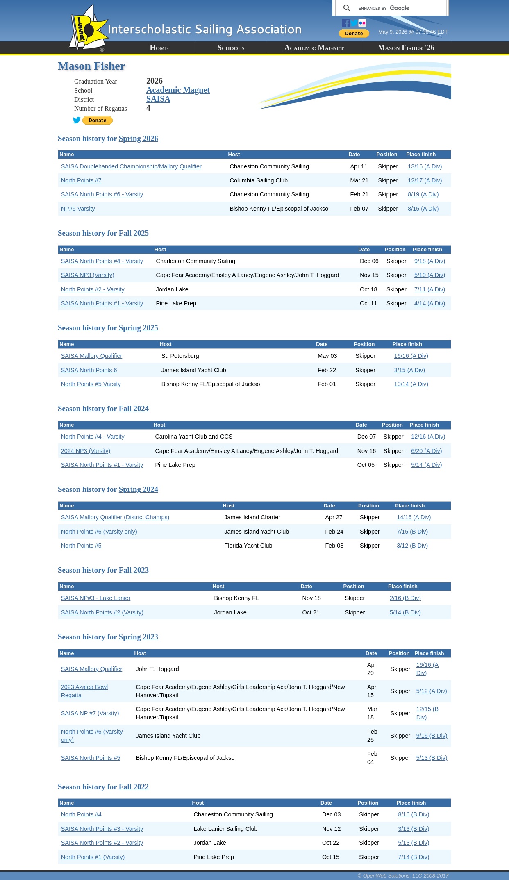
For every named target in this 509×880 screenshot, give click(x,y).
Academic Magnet (314, 47)
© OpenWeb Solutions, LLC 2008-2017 (403, 876)
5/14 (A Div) (426, 465)
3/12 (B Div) (412, 545)
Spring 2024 (138, 489)
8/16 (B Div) (413, 814)
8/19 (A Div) (423, 194)
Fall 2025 (134, 233)
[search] (389, 8)
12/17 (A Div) (425, 180)
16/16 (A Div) (411, 355)
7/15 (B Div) (412, 531)
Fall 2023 (134, 570)
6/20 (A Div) (426, 451)
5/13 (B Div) (432, 758)
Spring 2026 (138, 138)
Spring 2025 (138, 327)
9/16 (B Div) (432, 735)
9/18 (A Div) (429, 261)
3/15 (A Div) (409, 370)
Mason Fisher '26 (406, 47)
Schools (231, 47)
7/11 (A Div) (429, 289)
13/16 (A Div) (425, 166)
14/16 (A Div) (414, 517)
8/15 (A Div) (423, 208)
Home (159, 47)
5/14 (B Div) (405, 612)
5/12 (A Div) (431, 691)
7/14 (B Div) (413, 857)
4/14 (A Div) (429, 303)
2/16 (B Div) (405, 598)
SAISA (158, 98)
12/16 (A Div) (428, 436)
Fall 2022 (134, 786)
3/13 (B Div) (413, 828)
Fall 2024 (134, 408)
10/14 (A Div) (411, 384)
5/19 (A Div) (429, 275)
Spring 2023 (138, 636)
